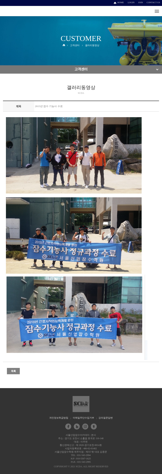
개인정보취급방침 (58, 417)
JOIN (140, 2)
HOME (120, 2)
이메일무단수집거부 (83, 417)
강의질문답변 (106, 417)
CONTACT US (153, 2)
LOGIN (131, 2)
